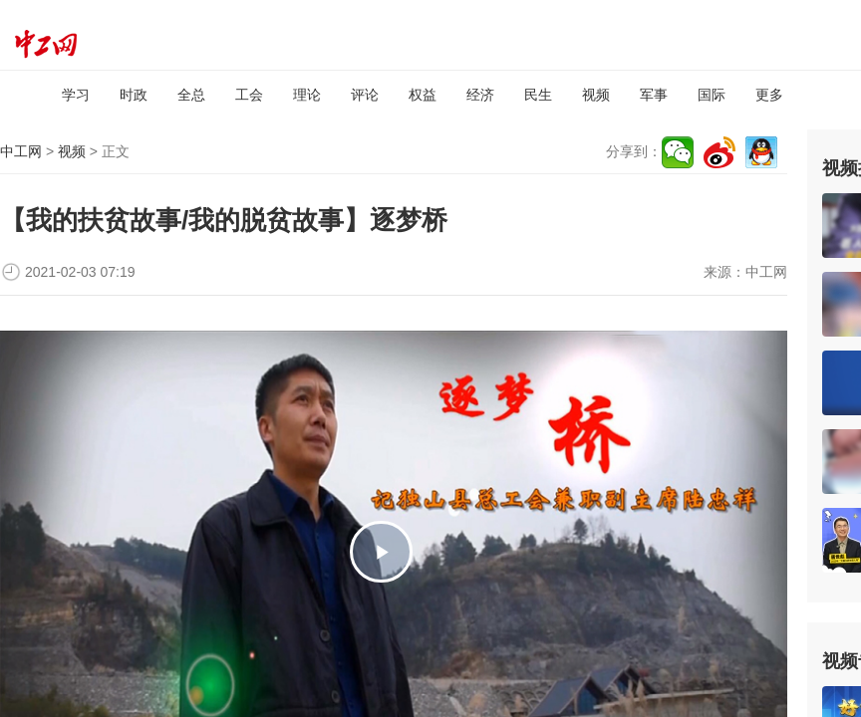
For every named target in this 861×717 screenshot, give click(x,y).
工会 (249, 95)
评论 (365, 95)
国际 (711, 95)
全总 (191, 95)
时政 (133, 95)
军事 (654, 95)
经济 (480, 95)
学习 (76, 95)
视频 (596, 95)
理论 (307, 95)
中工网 (21, 151)
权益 (422, 95)
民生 (538, 95)
